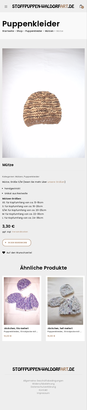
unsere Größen (56, 181)
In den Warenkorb (17, 242)
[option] (43, 103)
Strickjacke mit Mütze (31, 331)
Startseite (8, 31)
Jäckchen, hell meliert (60, 328)
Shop (20, 31)
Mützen (49, 31)
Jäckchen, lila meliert (16, 328)
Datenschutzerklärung (43, 386)
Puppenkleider (33, 31)
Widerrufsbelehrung (43, 383)
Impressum (43, 393)
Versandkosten (20, 231)
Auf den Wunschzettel (19, 252)
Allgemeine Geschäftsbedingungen (43, 380)
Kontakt (43, 390)
